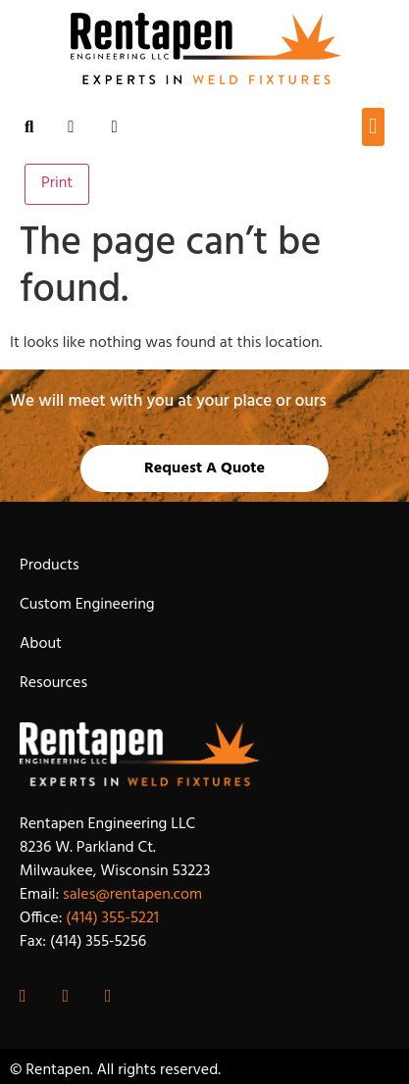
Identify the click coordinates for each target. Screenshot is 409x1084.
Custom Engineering (87, 604)
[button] (373, 127)
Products (49, 565)
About (41, 644)
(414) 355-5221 (112, 918)
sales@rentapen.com (132, 895)
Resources (53, 683)
